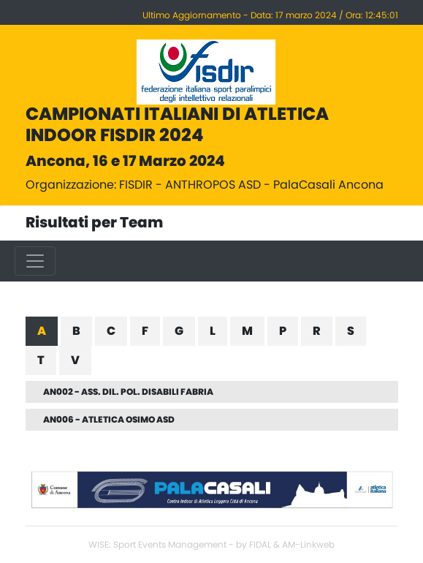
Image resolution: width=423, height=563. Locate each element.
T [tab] (41, 360)
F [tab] (145, 331)
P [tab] (282, 331)
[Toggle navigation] (35, 261)
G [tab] (179, 331)
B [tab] (76, 331)
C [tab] (111, 331)
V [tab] (75, 360)
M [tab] (247, 331)
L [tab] (213, 331)
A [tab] (41, 331)
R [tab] (317, 331)
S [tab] (350, 331)
